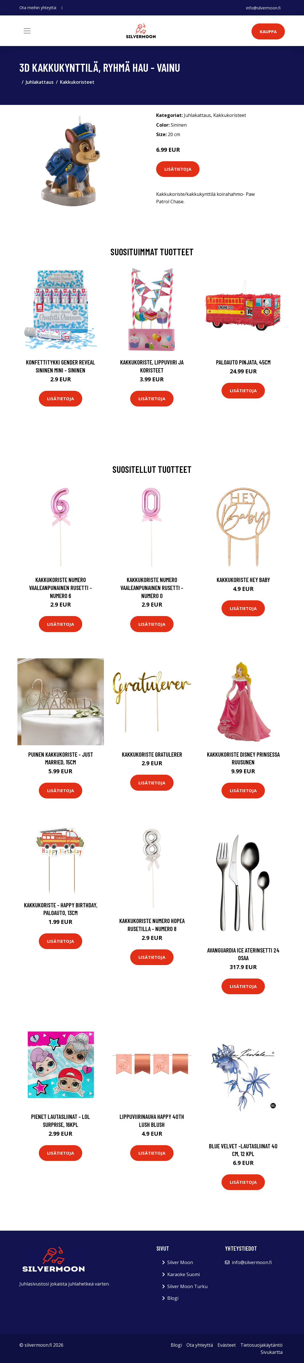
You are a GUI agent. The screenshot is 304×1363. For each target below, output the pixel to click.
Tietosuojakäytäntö (261, 1345)
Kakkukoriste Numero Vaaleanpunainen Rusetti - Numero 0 (151, 587)
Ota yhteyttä (199, 1345)
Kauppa (268, 31)
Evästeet (227, 1345)
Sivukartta (272, 1352)
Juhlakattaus (40, 82)
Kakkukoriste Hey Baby (243, 579)
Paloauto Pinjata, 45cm (243, 362)
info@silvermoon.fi (263, 7)
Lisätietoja (177, 169)
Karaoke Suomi (183, 1274)
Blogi (172, 1298)
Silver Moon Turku (187, 1286)
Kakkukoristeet (77, 82)
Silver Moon (180, 1262)
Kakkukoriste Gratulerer (152, 754)
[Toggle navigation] (27, 30)
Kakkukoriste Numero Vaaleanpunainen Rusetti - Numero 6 (60, 587)
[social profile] (62, 7)
